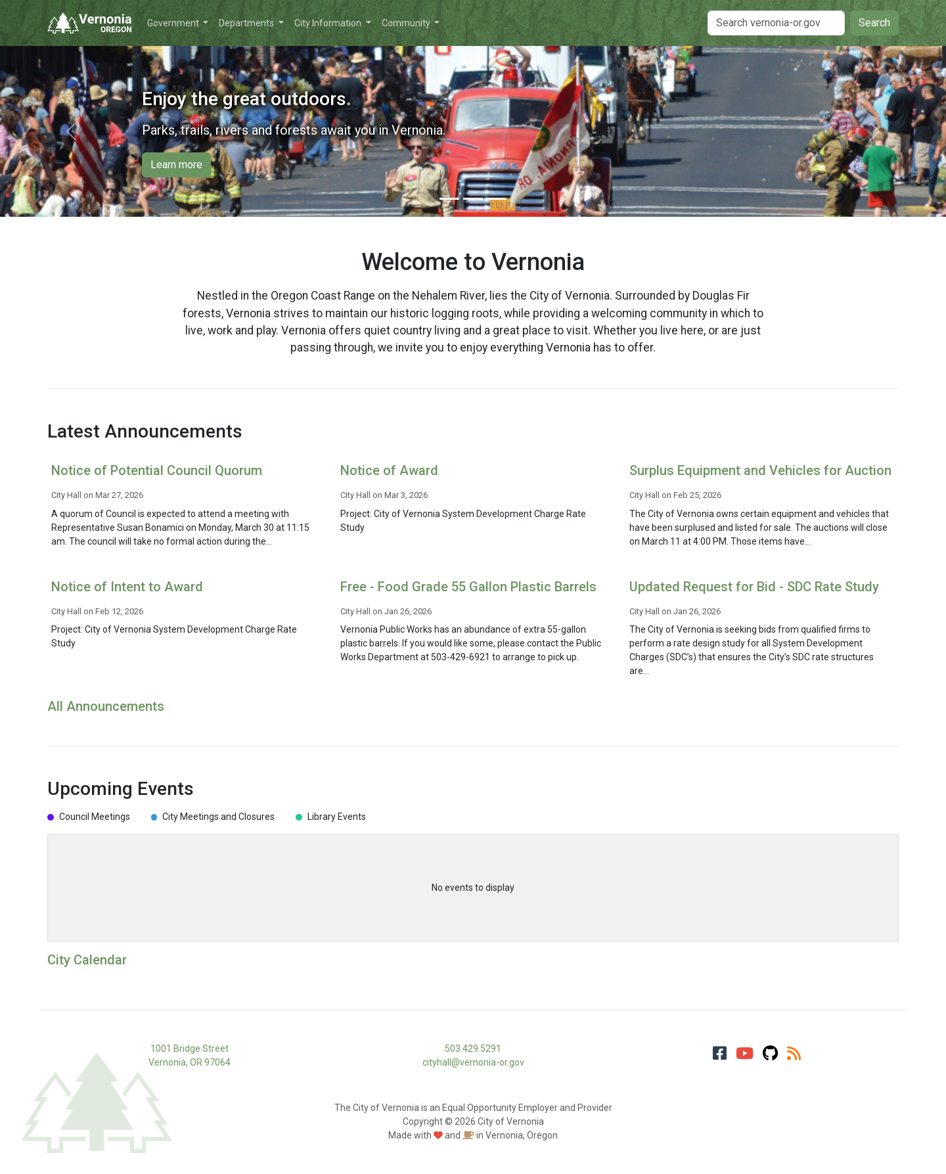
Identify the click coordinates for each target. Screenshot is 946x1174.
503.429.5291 (473, 1048)
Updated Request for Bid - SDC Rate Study (754, 587)
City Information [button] (328, 23)
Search (874, 22)
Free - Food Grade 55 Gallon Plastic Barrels (468, 587)
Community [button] (407, 23)
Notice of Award (389, 470)
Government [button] (174, 23)
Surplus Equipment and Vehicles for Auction (760, 470)
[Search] (776, 23)
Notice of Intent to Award (127, 587)
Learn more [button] (176, 164)
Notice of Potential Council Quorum (156, 470)
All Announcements (105, 706)
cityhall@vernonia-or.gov (473, 1062)
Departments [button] (247, 23)
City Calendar (87, 960)
